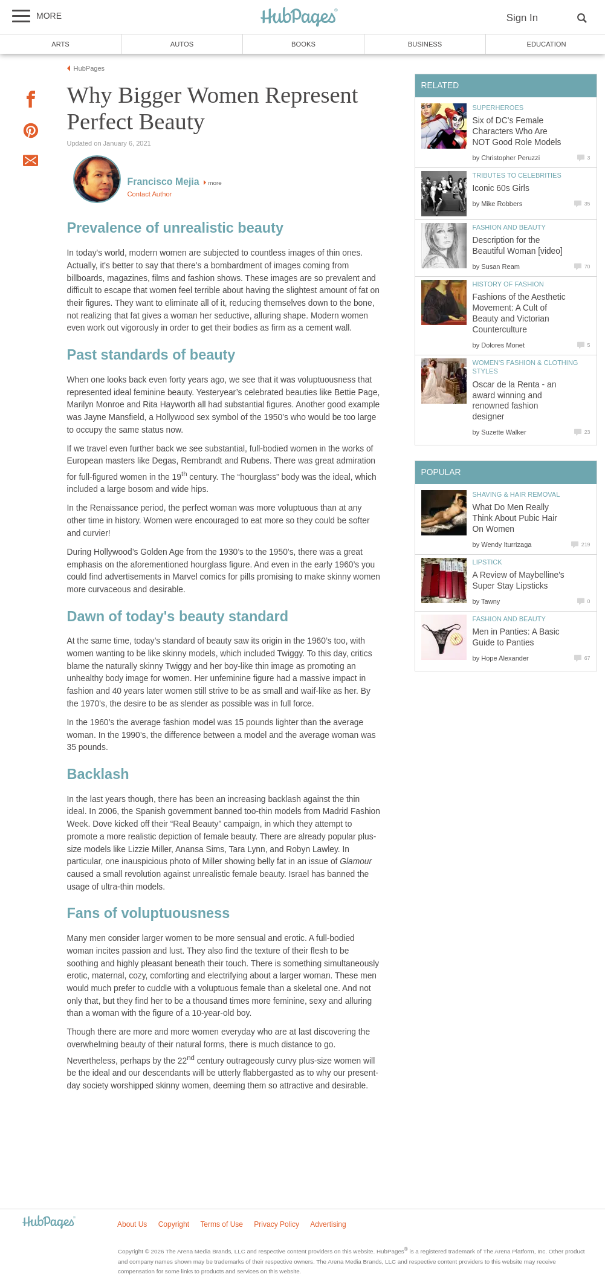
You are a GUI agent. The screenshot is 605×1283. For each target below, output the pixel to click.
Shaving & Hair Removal (516, 494)
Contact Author (150, 194)
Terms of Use (221, 1224)
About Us (132, 1224)
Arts (60, 44)
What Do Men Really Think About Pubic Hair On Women (515, 518)
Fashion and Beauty (509, 227)
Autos (181, 44)
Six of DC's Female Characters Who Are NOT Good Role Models (517, 131)
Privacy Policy (276, 1224)
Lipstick (487, 562)
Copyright (173, 1224)
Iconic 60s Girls (501, 188)
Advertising (328, 1224)
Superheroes (498, 107)
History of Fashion (508, 284)
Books (303, 44)
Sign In (522, 18)
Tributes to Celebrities (517, 175)
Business (425, 44)
